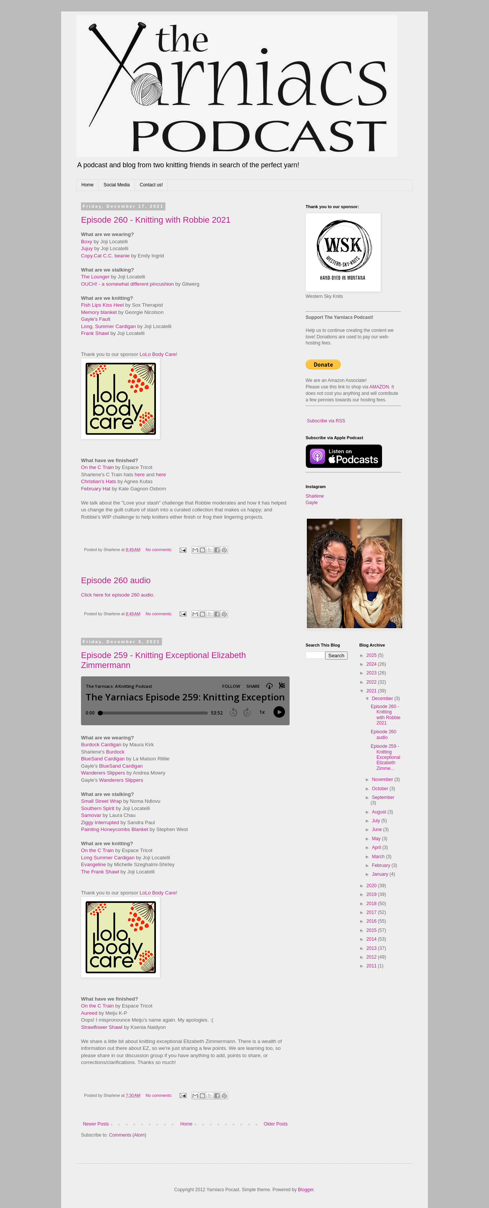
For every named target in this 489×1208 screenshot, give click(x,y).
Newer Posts (96, 1124)
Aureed (89, 1013)
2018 (372, 903)
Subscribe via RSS (326, 421)
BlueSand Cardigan (103, 759)
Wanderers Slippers (103, 773)
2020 (372, 885)
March (379, 856)
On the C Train (97, 467)
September (383, 797)
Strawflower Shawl (101, 1027)
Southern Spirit (97, 808)
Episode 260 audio (116, 580)
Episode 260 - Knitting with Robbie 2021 (155, 220)
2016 (372, 921)
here (139, 474)
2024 (372, 664)
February (381, 865)
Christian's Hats (98, 481)
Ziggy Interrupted (100, 822)
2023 (372, 673)
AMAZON (379, 387)
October (380, 788)
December (383, 698)
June (377, 829)
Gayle (311, 502)
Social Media (117, 185)
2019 (372, 894)
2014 (372, 939)
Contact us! (151, 185)
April (377, 847)
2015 (372, 930)
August (379, 812)
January (380, 874)
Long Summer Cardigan (107, 857)
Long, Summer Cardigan (108, 326)
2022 (372, 682)
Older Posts (276, 1124)
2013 (372, 948)
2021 (372, 691)
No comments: (159, 549)
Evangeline (93, 864)
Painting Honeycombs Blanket (114, 829)
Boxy (86, 241)
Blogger (306, 1189)
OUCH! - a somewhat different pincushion (127, 284)
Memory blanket (99, 312)
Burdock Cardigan (101, 744)
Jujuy (87, 248)
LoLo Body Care (157, 354)
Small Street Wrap (101, 801)
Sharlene (315, 496)
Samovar (91, 815)
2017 (372, 912)
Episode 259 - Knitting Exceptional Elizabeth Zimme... (385, 757)
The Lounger (95, 277)
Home (87, 185)
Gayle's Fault (95, 319)
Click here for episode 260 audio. (118, 595)
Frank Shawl (95, 333)
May (377, 838)
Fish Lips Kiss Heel (102, 305)
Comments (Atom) (127, 1135)
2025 (372, 655)
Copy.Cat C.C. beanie (105, 256)
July (376, 820)
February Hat (95, 489)
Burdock (115, 752)
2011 (372, 966)
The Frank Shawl (100, 872)
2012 (372, 957)
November (383, 779)
